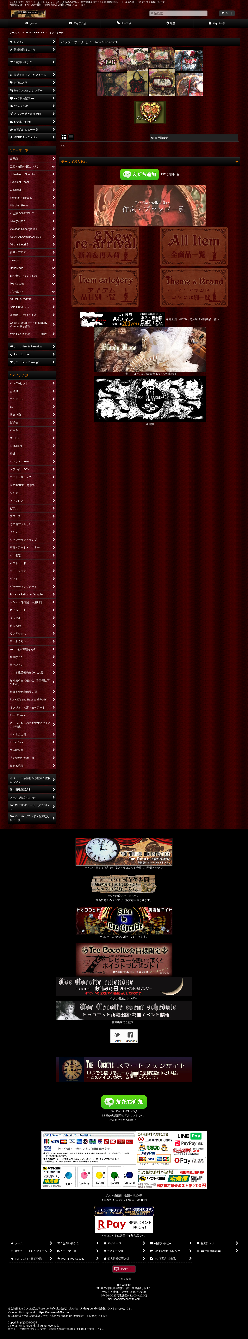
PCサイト (126, 1269)
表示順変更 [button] (159, 137)
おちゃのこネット (117, 1336)
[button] (149, 161)
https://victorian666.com (53, 1312)
